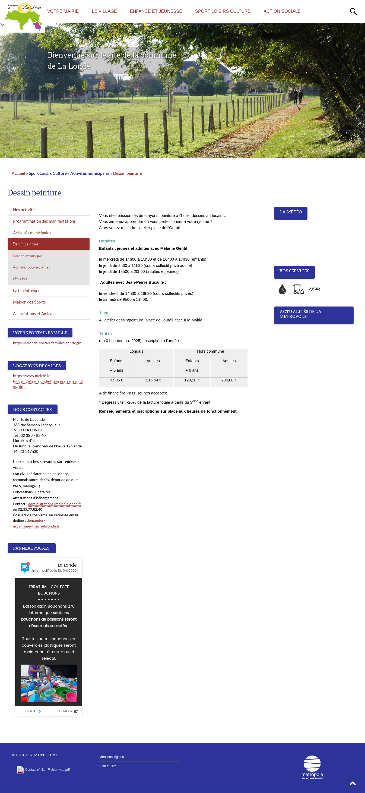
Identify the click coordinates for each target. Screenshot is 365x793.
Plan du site (107, 766)
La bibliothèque (26, 290)
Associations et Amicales (35, 313)
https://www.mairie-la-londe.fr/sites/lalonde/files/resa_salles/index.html (48, 380)
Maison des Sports (29, 301)
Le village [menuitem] (104, 11)
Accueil (18, 173)
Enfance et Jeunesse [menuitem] (156, 11)
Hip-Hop (20, 278)
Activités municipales (32, 232)
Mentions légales (111, 757)
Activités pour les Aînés (31, 267)
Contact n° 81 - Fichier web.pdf (47, 770)
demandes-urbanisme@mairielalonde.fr (36, 523)
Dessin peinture (127, 173)
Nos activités (25, 209)
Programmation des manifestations (44, 221)
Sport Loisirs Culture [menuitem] (222, 11)
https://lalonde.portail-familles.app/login (47, 342)
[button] (353, 785)
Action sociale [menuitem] (282, 11)
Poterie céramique (27, 255)
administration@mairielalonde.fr (54, 503)
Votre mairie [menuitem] (63, 11)
